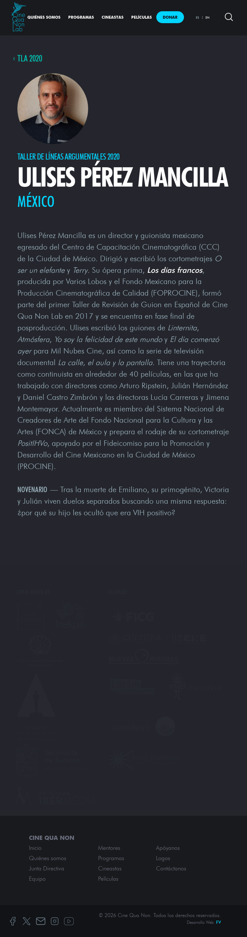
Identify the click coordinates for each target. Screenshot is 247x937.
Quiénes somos (43, 17)
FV (218, 922)
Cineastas (113, 17)
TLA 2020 (29, 58)
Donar (170, 17)
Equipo (37, 878)
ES (197, 17)
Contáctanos (171, 868)
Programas (81, 17)
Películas (141, 17)
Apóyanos (168, 847)
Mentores (109, 847)
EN (207, 17)
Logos (163, 858)
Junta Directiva (46, 868)
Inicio (35, 847)
